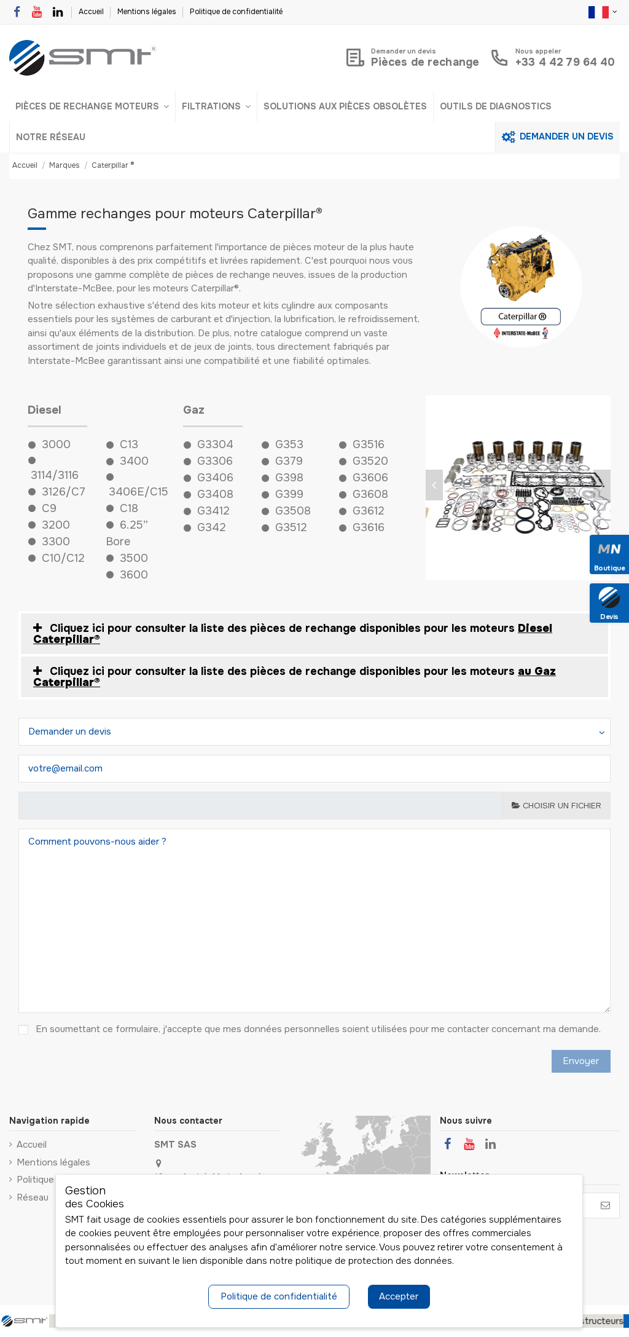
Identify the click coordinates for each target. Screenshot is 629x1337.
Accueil (92, 12)
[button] (92, 106)
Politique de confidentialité (236, 12)
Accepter (398, 1296)
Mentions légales (147, 12)
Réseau (33, 1197)
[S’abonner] (605, 1205)
